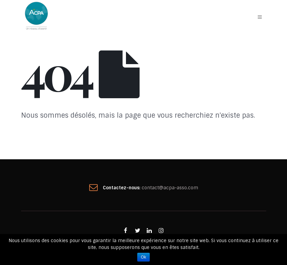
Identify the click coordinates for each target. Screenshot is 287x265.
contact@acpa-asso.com (170, 188)
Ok (143, 257)
